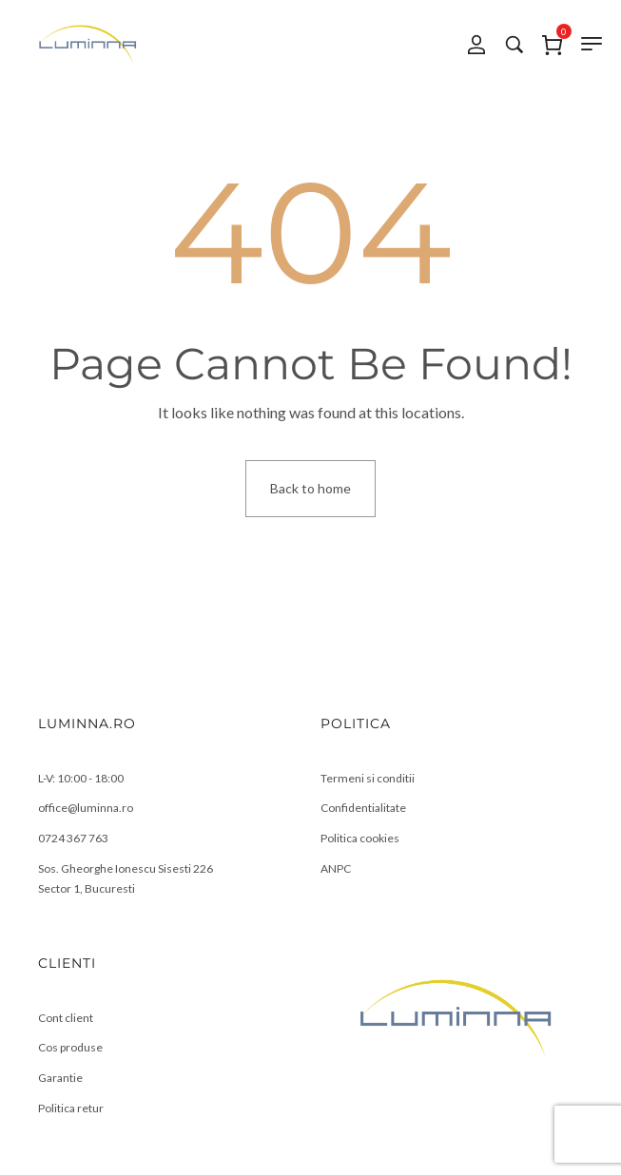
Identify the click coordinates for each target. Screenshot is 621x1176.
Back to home (310, 488)
